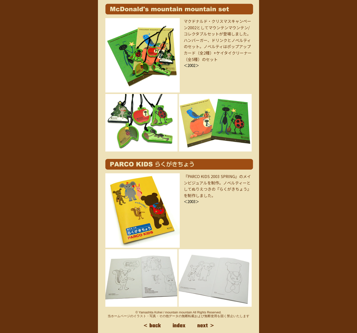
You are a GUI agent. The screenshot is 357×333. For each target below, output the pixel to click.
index (179, 326)
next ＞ (206, 326)
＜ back (151, 326)
